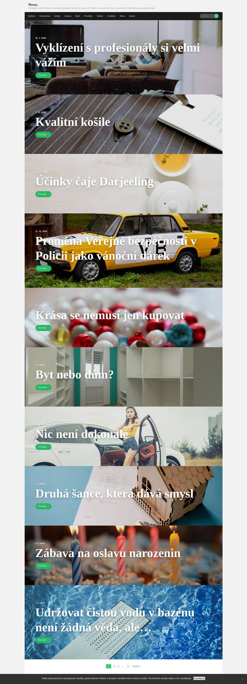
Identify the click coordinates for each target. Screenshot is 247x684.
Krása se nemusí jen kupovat (113, 314)
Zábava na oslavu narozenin (111, 552)
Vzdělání (112, 16)
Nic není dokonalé (83, 433)
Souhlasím (199, 678)
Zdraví (133, 16)
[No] (242, 679)
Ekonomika (45, 16)
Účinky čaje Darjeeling (97, 181)
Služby (100, 16)
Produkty (89, 16)
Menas (33, 4)
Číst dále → (43, 75)
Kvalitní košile (74, 121)
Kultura (68, 16)
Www (123, 16)
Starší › (136, 665)
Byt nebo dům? (76, 374)
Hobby (58, 16)
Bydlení (31, 16)
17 (128, 665)
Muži (78, 16)
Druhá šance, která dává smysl (118, 493)
